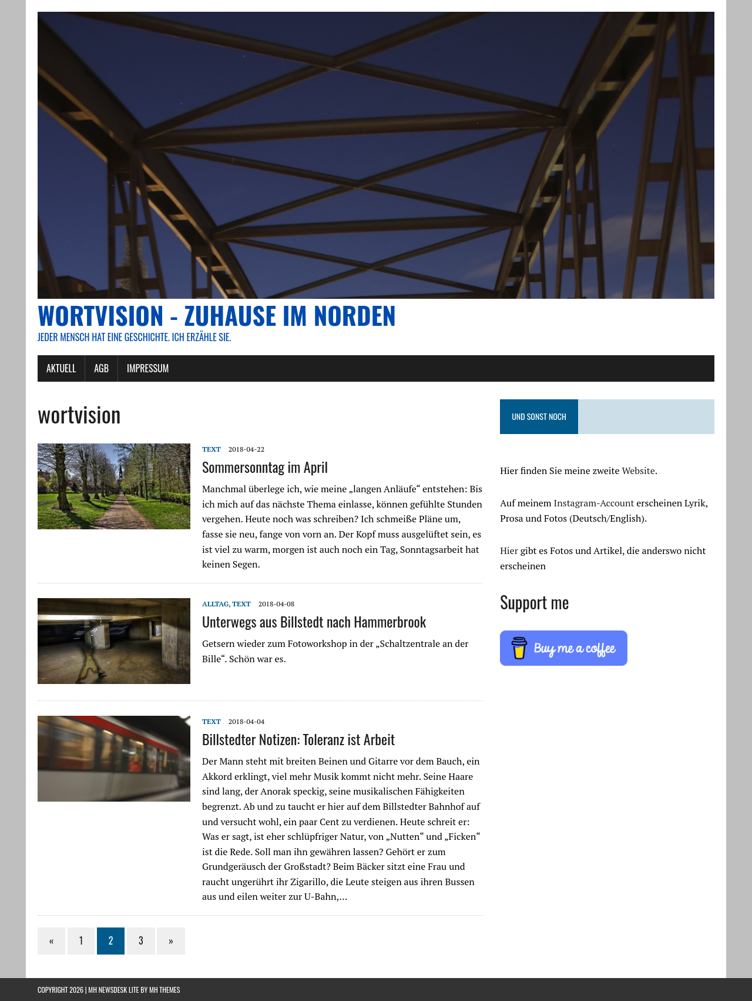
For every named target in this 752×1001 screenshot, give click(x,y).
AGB (101, 368)
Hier (509, 550)
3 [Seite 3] (141, 940)
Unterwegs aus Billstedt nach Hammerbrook (314, 621)
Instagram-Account (594, 502)
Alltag (215, 603)
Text (211, 449)
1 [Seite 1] (81, 940)
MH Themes (164, 990)
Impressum (148, 368)
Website (638, 470)
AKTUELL (61, 368)
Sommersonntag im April (265, 466)
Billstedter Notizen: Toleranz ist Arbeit (298, 738)
